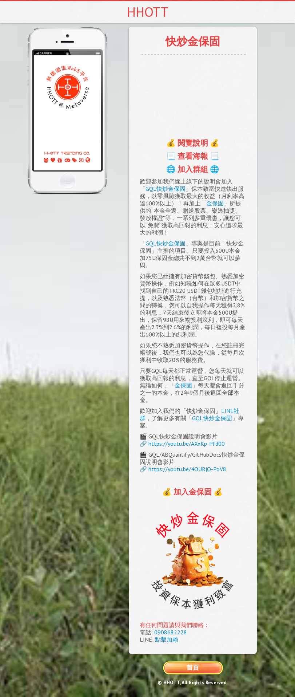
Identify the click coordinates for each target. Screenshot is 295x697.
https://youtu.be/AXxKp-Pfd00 (186, 443)
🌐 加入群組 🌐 (192, 169)
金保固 (215, 203)
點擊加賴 (166, 639)
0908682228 (170, 632)
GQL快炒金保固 (165, 188)
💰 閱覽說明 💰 (192, 143)
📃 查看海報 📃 (192, 156)
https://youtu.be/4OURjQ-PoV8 (187, 469)
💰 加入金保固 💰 (192, 492)
